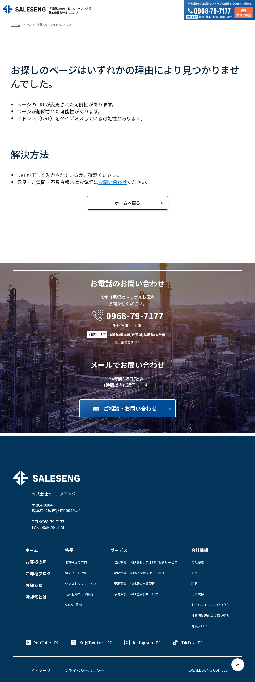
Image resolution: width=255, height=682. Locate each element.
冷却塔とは (36, 597)
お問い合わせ (112, 181)
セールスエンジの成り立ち (210, 604)
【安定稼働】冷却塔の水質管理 (132, 583)
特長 (69, 550)
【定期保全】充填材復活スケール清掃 (137, 573)
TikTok (187, 642)
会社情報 (199, 550)
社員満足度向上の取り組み (210, 615)
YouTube (42, 642)
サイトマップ (38, 670)
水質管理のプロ (76, 562)
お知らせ (34, 585)
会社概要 (197, 562)
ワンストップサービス (81, 583)
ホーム (32, 550)
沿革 (194, 573)
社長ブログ (199, 626)
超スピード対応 (76, 573)
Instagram (142, 642)
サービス (119, 550)
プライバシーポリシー (84, 670)
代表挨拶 (197, 594)
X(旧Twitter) (91, 642)
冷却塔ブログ (38, 573)
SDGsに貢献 (73, 604)
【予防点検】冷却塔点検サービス (134, 594)
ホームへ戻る (127, 203)
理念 (194, 583)
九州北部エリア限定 (79, 594)
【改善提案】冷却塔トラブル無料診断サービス (143, 562)
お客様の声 (36, 562)
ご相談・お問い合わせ (130, 408)
